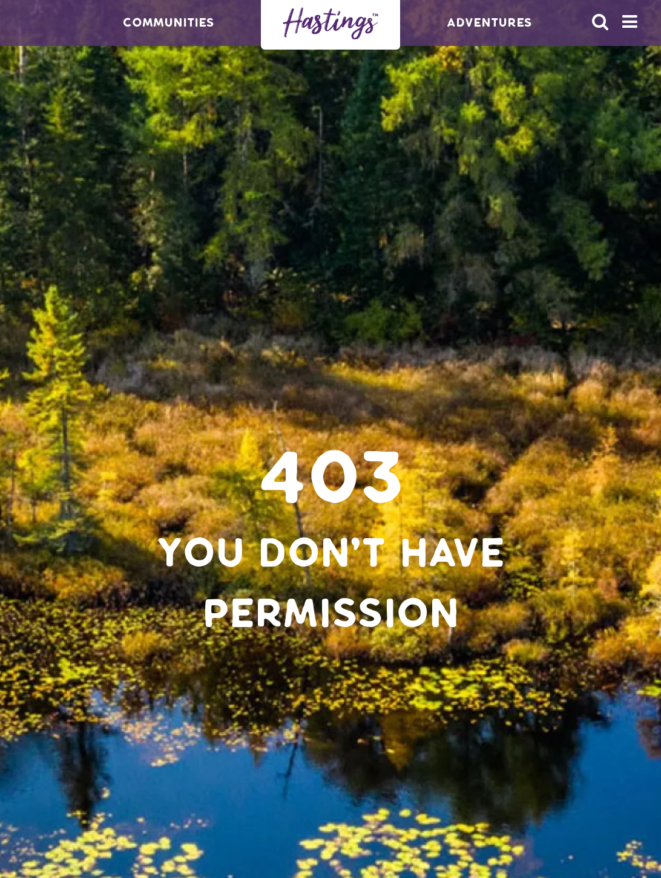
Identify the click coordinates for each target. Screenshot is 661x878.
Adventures (489, 22)
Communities (168, 22)
